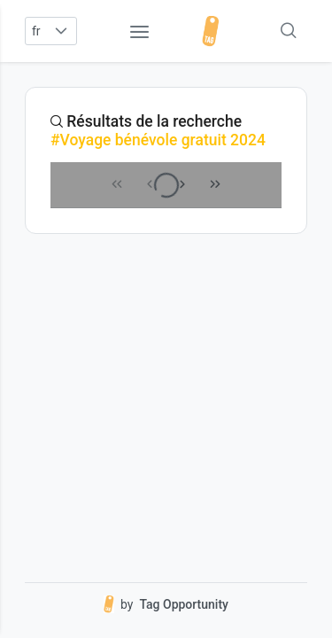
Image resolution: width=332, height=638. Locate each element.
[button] (61, 31)
